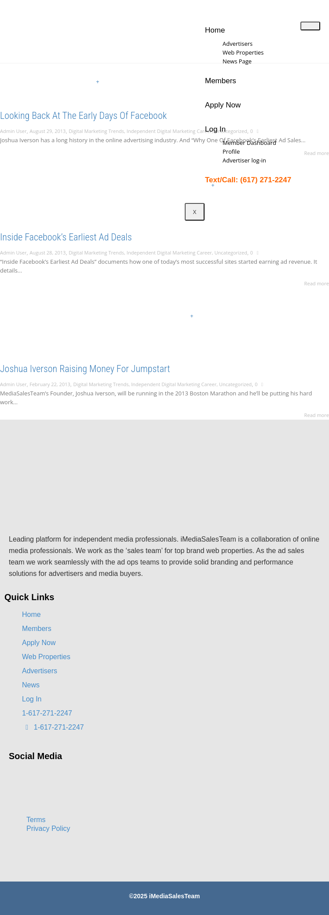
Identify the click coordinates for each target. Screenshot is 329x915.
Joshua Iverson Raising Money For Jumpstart (85, 368)
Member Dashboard (249, 143)
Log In (215, 129)
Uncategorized (230, 252)
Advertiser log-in (244, 160)
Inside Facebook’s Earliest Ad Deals (66, 237)
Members (220, 81)
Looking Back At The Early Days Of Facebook (83, 115)
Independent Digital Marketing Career (169, 131)
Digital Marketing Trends (96, 131)
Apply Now (223, 105)
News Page (237, 61)
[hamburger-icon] (310, 26)
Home (215, 30)
